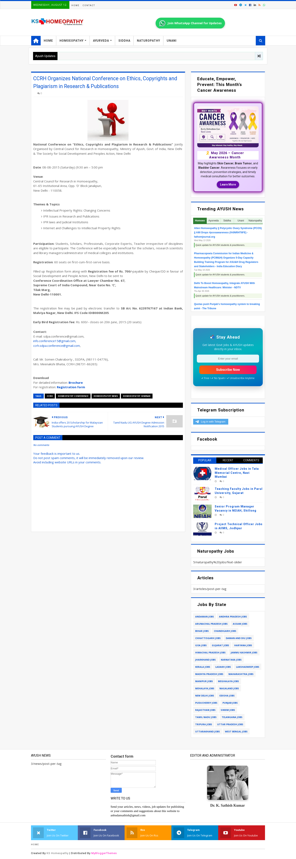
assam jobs (240, 623)
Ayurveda (101, 40)
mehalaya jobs (204, 688)
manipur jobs (204, 681)
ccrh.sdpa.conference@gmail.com (56, 346)
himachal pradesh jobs (210, 652)
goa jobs (201, 645)
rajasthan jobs (205, 709)
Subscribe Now (228, 369)
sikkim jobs (228, 709)
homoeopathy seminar (136, 396)
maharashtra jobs (241, 674)
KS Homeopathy (58, 853)
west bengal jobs (236, 731)
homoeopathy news (106, 396)
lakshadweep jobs (247, 666)
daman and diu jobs (239, 638)
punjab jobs (230, 702)
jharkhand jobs (205, 659)
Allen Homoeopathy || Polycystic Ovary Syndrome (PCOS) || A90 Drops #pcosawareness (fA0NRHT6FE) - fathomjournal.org (228, 232)
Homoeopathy (72, 40)
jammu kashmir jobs (244, 652)
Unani (172, 40)
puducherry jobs (206, 702)
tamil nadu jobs (206, 717)
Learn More (228, 184)
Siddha (124, 40)
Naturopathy (148, 40)
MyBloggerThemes (104, 853)
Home (75, 5)
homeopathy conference (73, 396)
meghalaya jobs (228, 681)
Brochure (76, 382)
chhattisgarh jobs (208, 638)
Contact (89, 5)
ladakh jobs (223, 666)
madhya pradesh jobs (209, 674)
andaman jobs (204, 616)
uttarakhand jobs (207, 731)
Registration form (71, 387)
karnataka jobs (231, 659)
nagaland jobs (229, 688)
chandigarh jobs (225, 630)
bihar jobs (202, 630)
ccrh (50, 396)
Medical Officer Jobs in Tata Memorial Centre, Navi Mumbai (237, 472)
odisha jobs (227, 695)
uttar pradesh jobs (230, 724)
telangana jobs (232, 717)
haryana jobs (243, 645)
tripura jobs (203, 724)
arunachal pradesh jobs (211, 623)
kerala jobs (202, 666)
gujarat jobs (220, 645)
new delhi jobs (204, 695)
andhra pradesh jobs (233, 616)
